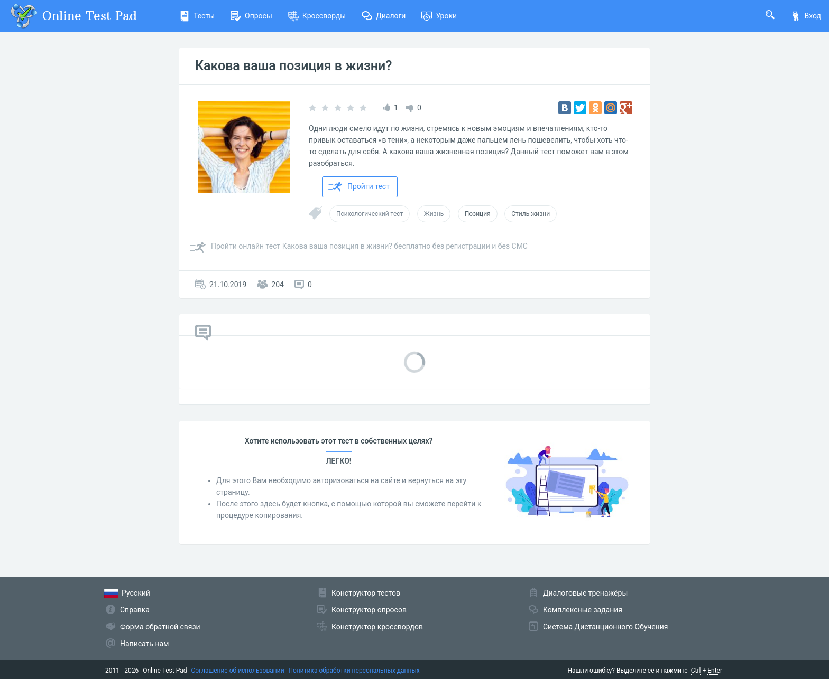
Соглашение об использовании (237, 670)
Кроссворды (317, 16)
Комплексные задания (582, 610)
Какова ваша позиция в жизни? (293, 65)
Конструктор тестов (365, 593)
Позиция (478, 214)
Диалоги (384, 16)
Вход (805, 16)
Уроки (439, 16)
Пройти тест (359, 187)
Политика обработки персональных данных (354, 670)
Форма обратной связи (160, 627)
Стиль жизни (530, 214)
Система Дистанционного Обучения (605, 627)
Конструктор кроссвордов (377, 627)
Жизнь (434, 214)
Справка (135, 610)
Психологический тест (369, 214)
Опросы (251, 16)
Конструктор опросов (369, 610)
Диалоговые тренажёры (585, 593)
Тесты (197, 16)
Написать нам (144, 643)
